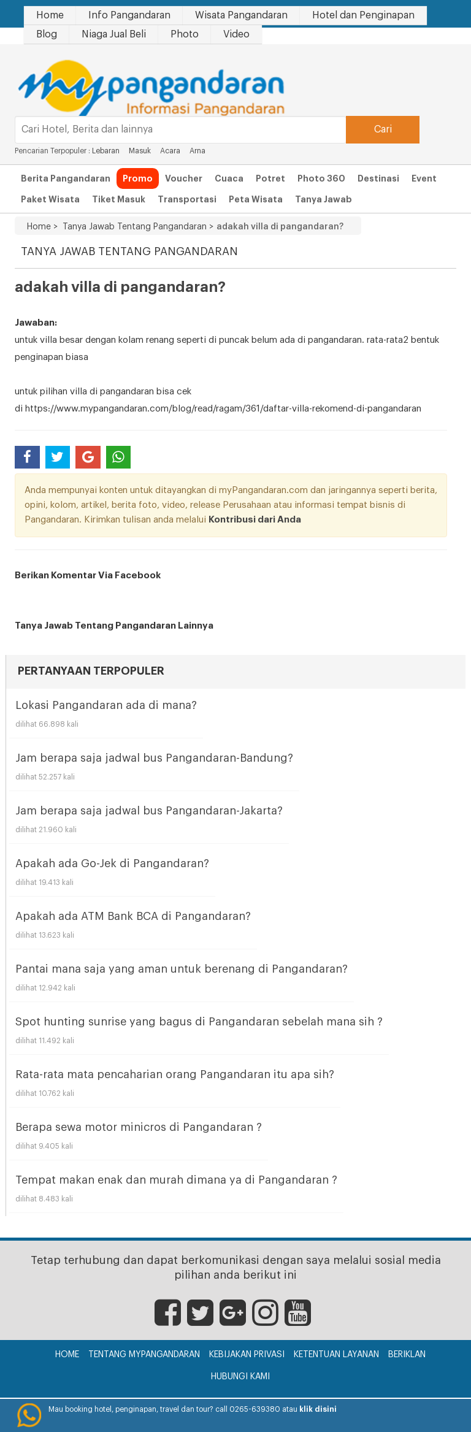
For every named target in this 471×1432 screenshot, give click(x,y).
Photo (184, 34)
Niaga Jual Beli (114, 34)
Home (50, 15)
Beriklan (407, 1354)
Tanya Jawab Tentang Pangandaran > (135, 227)
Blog (46, 34)
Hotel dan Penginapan (363, 15)
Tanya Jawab (323, 199)
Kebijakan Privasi (247, 1354)
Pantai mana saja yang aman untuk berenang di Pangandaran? (181, 968)
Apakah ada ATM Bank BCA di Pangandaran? (133, 916)
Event (424, 178)
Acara (170, 151)
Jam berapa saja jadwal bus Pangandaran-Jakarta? (149, 810)
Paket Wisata (50, 199)
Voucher (183, 178)
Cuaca (229, 178)
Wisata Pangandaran (241, 15)
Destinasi (378, 178)
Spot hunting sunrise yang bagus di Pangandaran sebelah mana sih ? (199, 1021)
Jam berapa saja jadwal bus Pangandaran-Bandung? (154, 758)
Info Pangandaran (129, 15)
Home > (42, 227)
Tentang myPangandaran (144, 1354)
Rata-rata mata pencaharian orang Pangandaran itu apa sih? (174, 1074)
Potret (270, 178)
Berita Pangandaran (65, 178)
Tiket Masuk (118, 199)
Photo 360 (321, 178)
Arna (197, 151)
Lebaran (106, 151)
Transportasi (187, 199)
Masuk (140, 151)
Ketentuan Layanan (336, 1354)
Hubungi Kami (240, 1377)
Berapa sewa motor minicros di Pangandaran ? (138, 1127)
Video (236, 34)
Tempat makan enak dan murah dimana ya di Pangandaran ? (176, 1179)
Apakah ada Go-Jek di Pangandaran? (112, 863)
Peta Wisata (256, 199)
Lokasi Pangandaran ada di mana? (106, 705)
